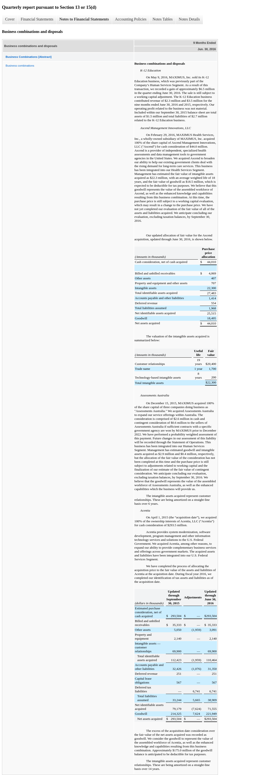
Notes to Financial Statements (84, 19)
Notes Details (189, 19)
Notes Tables (162, 19)
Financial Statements (37, 19)
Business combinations (20, 65)
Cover (10, 19)
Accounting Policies (130, 19)
